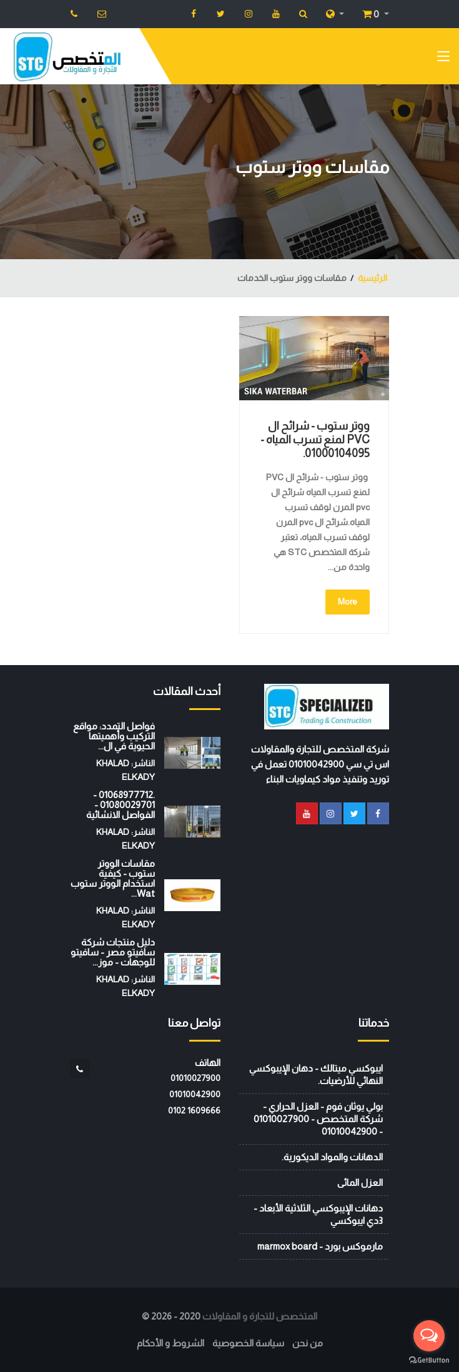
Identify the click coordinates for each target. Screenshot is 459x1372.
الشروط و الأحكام (170, 1343)
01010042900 (194, 1094)
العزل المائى (360, 1182)
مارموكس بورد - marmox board (320, 1246)
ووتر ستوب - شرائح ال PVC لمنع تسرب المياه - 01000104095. (315, 440)
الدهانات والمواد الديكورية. (332, 1157)
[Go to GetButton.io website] (429, 1359)
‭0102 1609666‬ (194, 1110)
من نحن (307, 1343)
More (347, 601)
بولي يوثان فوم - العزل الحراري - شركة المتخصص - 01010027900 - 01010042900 (318, 1119)
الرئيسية (372, 278)
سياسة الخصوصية (248, 1343)
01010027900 (195, 1078)
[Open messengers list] (429, 1335)
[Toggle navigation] (443, 58)
